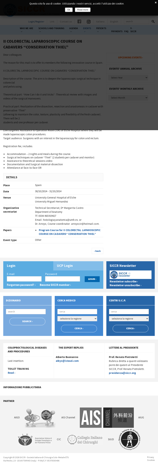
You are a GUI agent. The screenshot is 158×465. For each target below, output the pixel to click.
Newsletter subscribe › (124, 281)
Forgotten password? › (21, 285)
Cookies (151, 460)
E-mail (11, 274)
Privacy (150, 457)
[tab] (28, 265)
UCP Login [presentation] (65, 266)
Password (51, 274)
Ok (68, 9)
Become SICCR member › (55, 285)
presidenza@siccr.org (122, 373)
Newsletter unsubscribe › (125, 285)
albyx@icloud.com (67, 361)
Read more (82, 9)
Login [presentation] (11, 266)
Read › (11, 373)
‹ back (97, 251)
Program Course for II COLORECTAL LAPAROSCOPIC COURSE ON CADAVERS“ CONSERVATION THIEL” (70, 232)
